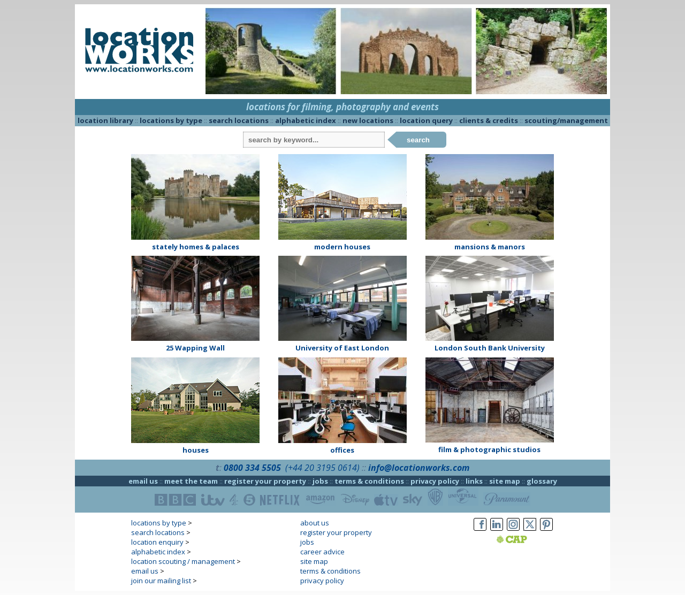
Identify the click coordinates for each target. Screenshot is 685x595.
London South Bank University (490, 348)
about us (314, 523)
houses (195, 450)
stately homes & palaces (195, 246)
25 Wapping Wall (195, 348)
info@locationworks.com (418, 468)
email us (143, 481)
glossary (542, 481)
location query (426, 120)
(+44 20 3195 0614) (322, 468)
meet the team (191, 481)
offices (342, 450)
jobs (320, 481)
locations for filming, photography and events (342, 107)
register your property (265, 481)
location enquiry (157, 542)
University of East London (342, 348)
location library (105, 120)
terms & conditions (369, 481)
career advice (322, 551)
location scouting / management (183, 561)
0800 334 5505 (252, 468)
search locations (239, 120)
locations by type (171, 120)
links (474, 481)
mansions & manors (489, 246)
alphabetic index (305, 120)
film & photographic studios (489, 449)
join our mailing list (161, 580)
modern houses (342, 246)
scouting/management (566, 120)
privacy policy (434, 481)
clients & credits (488, 120)
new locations (367, 120)
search (418, 140)
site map (504, 481)
